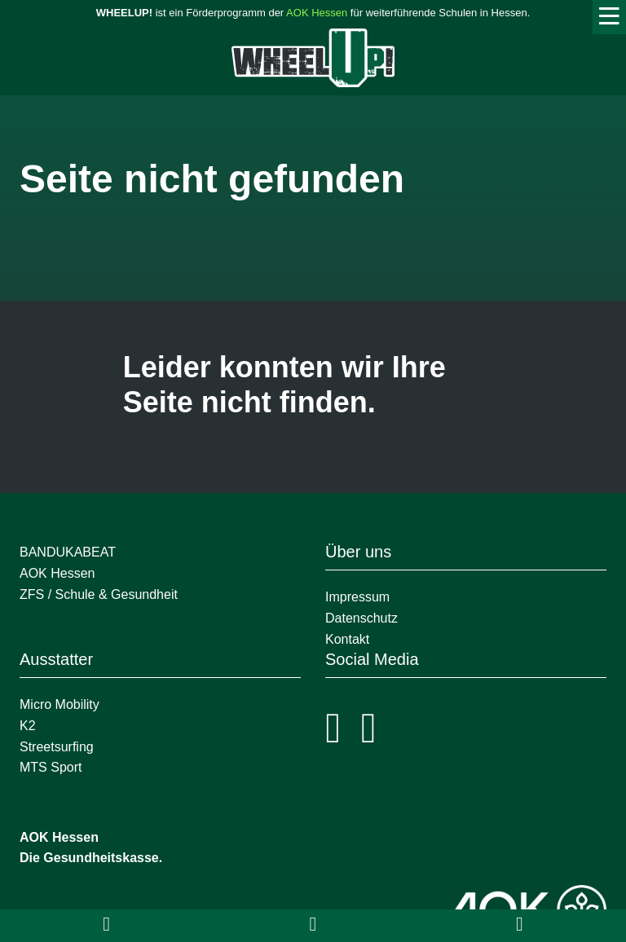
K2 (28, 726)
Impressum (357, 597)
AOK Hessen (316, 13)
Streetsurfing (58, 747)
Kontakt (347, 639)
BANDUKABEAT (68, 552)
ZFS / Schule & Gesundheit (99, 594)
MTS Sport (51, 767)
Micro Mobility (59, 704)
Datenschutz (361, 618)
